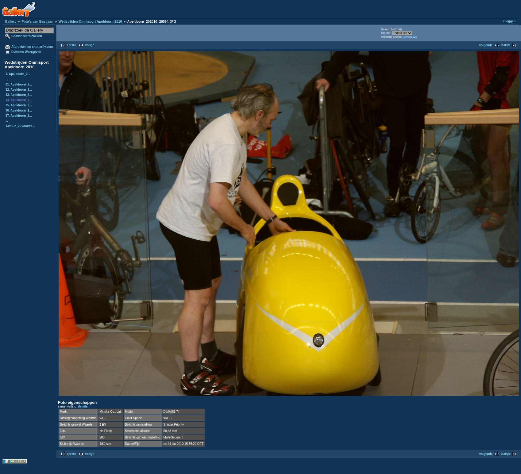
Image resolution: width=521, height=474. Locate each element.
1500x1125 (410, 36)
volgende (485, 45)
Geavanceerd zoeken (26, 36)
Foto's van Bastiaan (37, 21)
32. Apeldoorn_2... (19, 89)
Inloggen (509, 21)
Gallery (10, 21)
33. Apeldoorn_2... (19, 95)
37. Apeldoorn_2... (19, 115)
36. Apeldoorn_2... (19, 110)
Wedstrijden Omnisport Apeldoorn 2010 (90, 21)
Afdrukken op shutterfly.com (32, 46)
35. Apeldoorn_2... (19, 105)
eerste (71, 45)
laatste (506, 45)
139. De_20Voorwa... (20, 126)
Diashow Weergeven (26, 52)
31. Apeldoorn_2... (19, 84)
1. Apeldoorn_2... (18, 74)
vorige (89, 45)
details (83, 406)
